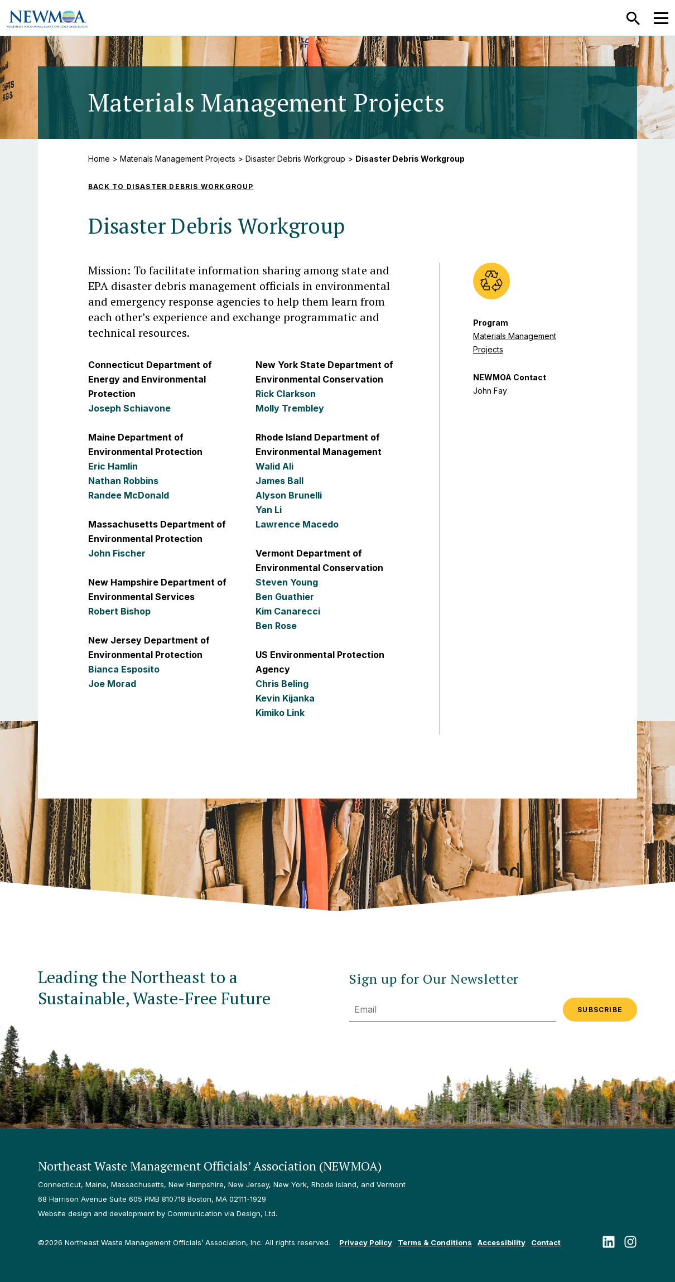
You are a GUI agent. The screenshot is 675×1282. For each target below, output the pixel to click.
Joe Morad (112, 683)
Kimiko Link (280, 712)
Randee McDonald (128, 495)
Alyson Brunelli (288, 495)
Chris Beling (281, 683)
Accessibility (501, 1242)
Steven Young (286, 582)
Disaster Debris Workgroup (295, 158)
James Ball (279, 480)
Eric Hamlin (113, 466)
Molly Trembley (289, 408)
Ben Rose (276, 625)
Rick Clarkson (285, 393)
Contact (546, 1242)
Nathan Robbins (123, 480)
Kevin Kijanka (285, 698)
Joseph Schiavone (129, 408)
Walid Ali (274, 466)
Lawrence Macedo (297, 524)
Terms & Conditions (435, 1242)
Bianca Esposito (124, 669)
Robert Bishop (119, 611)
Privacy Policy (365, 1242)
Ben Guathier (284, 596)
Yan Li (268, 509)
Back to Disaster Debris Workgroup (171, 186)
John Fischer (117, 553)
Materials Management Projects (177, 158)
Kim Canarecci (287, 611)
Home (99, 158)
